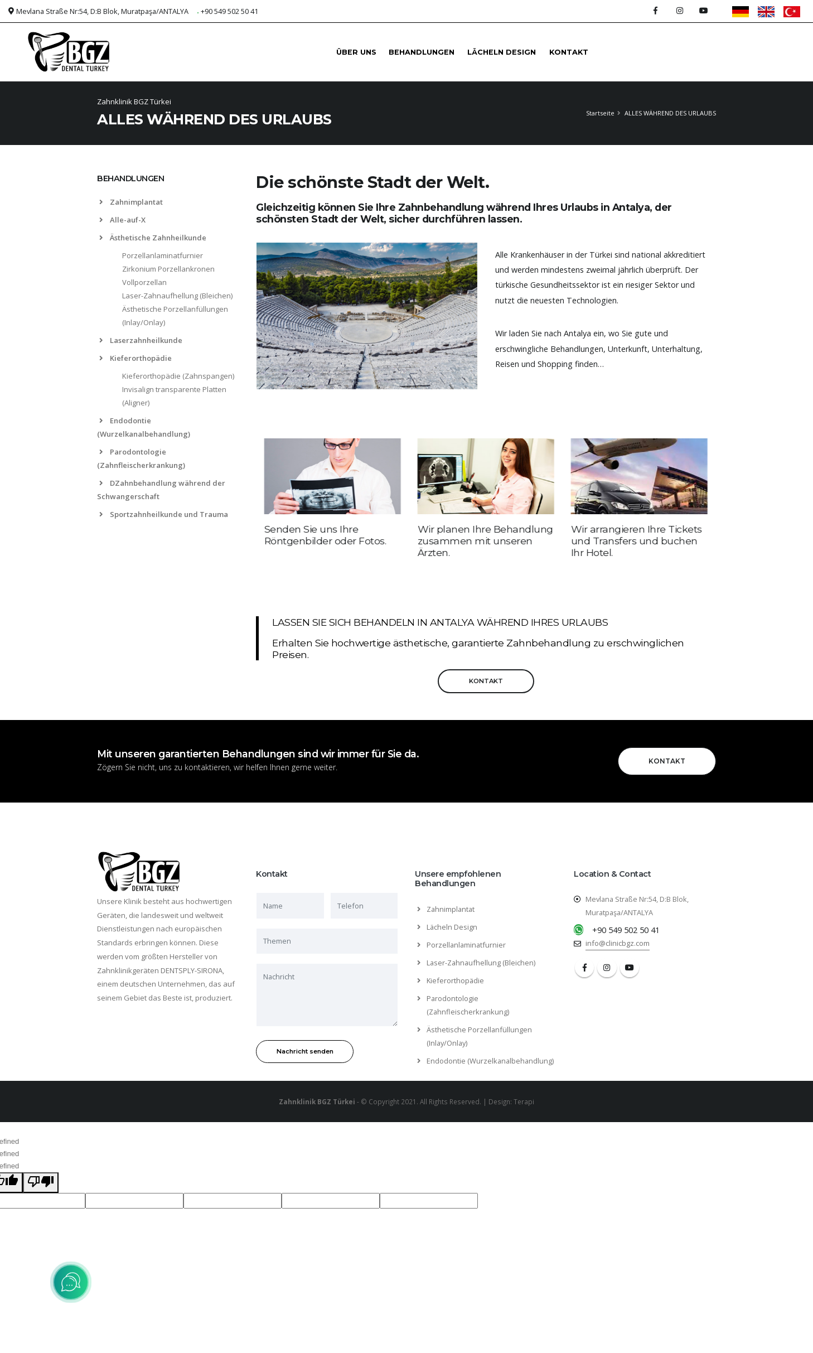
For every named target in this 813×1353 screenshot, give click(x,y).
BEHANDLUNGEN (421, 52)
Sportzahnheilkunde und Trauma (163, 514)
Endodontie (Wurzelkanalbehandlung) (490, 1061)
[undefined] (41, 1182)
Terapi (524, 1101)
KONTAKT (568, 52)
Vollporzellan (144, 282)
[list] (103, 237)
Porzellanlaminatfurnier (162, 255)
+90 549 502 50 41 (229, 11)
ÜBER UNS (356, 52)
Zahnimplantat (131, 202)
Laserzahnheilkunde (140, 340)
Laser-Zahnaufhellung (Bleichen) (177, 296)
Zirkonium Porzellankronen (168, 269)
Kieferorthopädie (135, 358)
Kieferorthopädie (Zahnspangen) (178, 376)
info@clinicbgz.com (617, 943)
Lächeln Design (452, 927)
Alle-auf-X (122, 220)
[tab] (168, 184)
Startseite (600, 113)
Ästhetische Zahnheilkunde (152, 238)
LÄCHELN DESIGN (501, 52)
